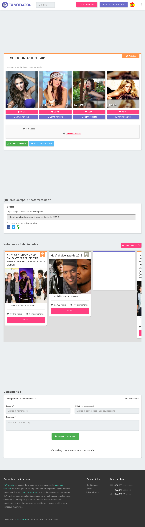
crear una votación (29, 492)
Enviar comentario (65, 435)
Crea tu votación (131, 244)
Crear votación (87, 5)
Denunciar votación (72, 134)
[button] (133, 4)
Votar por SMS (21, 117)
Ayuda (89, 488)
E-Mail (84, 406)
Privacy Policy (92, 492)
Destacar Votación (41, 144)
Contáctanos (92, 484)
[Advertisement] (73, 32)
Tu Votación (9, 484)
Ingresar (113, 5)
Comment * (11, 417)
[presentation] (26, 437)
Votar (22, 112)
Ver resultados (16, 144)
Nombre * (10, 406)
